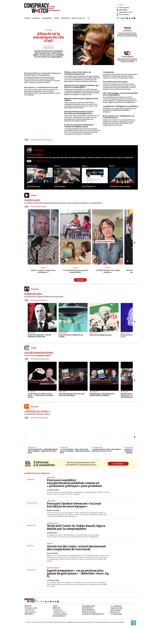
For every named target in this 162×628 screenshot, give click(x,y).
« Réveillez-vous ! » (59, 612)
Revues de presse (78, 18)
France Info (52, 533)
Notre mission (87, 608)
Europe (50, 544)
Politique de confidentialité (93, 614)
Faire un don (117, 614)
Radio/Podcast (53, 568)
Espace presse (115, 610)
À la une (48, 30)
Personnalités (32, 166)
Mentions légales (89, 612)
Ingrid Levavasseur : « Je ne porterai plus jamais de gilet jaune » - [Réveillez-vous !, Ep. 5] (78, 573)
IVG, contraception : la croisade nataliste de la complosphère (120, 94)
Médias (84, 166)
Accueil (27, 18)
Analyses (36, 18)
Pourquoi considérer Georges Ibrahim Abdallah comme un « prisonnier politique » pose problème (74, 483)
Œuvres (112, 166)
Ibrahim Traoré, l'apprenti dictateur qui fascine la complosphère (81, 86)
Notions (57, 166)
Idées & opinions (30, 612)
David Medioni (48, 46)
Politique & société (31, 608)
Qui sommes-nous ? (88, 606)
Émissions (65, 18)
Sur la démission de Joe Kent (115, 82)
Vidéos (56, 18)
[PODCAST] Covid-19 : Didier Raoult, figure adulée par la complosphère (76, 527)
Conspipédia (47, 18)
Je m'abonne (118, 464)
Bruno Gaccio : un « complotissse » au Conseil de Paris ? (118, 117)
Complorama (52, 523)
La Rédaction (53, 490)
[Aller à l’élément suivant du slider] (135, 243)
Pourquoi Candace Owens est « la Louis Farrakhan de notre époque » (74, 505)
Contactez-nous (116, 608)
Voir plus (80, 280)
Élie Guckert (52, 553)
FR (118, 5)
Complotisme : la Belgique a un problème (120, 106)
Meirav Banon (53, 510)
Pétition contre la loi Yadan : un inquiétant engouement (77, 73)
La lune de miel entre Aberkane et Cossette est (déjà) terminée (79, 126)
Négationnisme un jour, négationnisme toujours (81, 99)
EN (121, 5)
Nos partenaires (88, 610)
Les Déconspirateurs (60, 614)
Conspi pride (108, 72)
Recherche (117, 606)
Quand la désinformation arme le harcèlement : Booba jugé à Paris (78, 113)
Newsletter (115, 612)
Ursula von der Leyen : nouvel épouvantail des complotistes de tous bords (76, 548)
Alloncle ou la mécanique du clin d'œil (48, 37)
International (29, 610)
